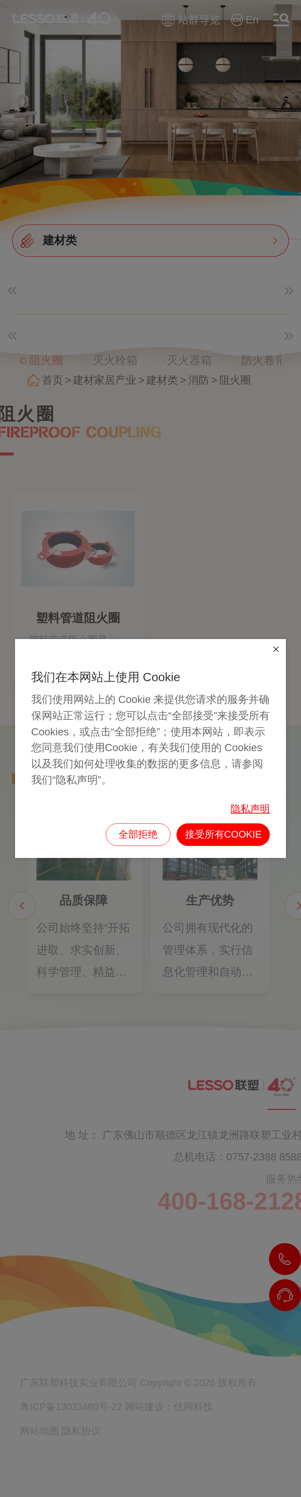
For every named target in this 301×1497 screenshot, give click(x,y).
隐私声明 (250, 808)
